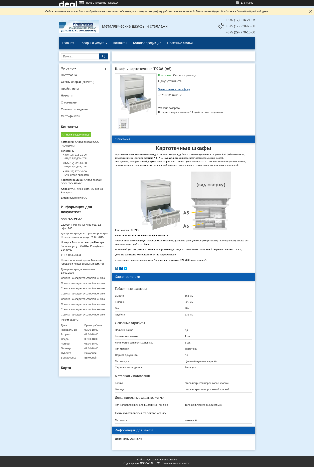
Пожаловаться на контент (176, 463)
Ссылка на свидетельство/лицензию (83, 277)
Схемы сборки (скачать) (77, 81)
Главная (68, 43)
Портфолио (69, 75)
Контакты (120, 43)
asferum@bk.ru (78, 197)
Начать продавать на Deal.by (102, 2)
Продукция (68, 68)
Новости (66, 95)
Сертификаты (70, 116)
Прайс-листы (70, 88)
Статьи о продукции (75, 109)
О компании (69, 102)
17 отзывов (247, 2)
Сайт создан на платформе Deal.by (157, 459)
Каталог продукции (147, 43)
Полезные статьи (180, 43)
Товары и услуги (92, 43)
